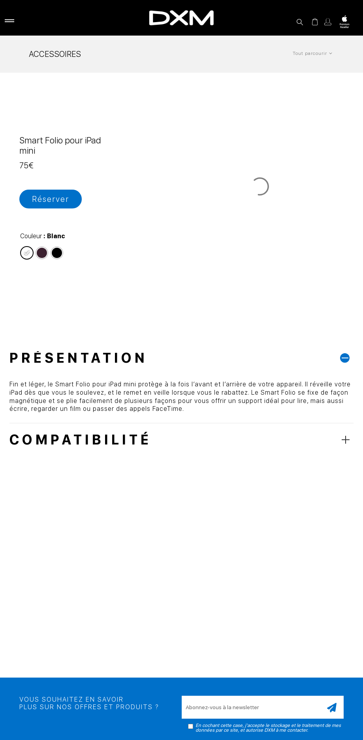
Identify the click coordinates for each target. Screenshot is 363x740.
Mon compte (328, 22)
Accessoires (55, 54)
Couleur (31, 236)
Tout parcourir (310, 53)
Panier (315, 22)
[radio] (27, 253)
